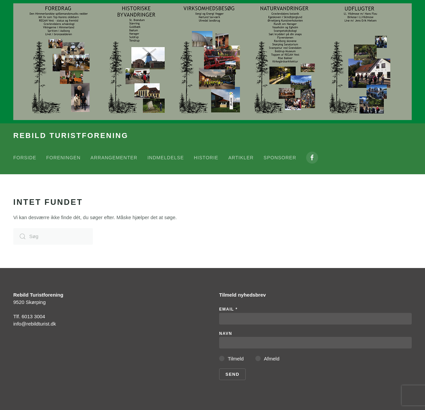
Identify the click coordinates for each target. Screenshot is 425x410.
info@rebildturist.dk (34, 324)
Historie (206, 157)
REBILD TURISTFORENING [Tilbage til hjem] (70, 135)
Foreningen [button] (63, 157)
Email (228, 309)
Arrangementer (114, 157)
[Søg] (53, 236)
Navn (225, 333)
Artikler (241, 157)
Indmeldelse (165, 157)
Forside (24, 157)
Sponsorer (280, 157)
